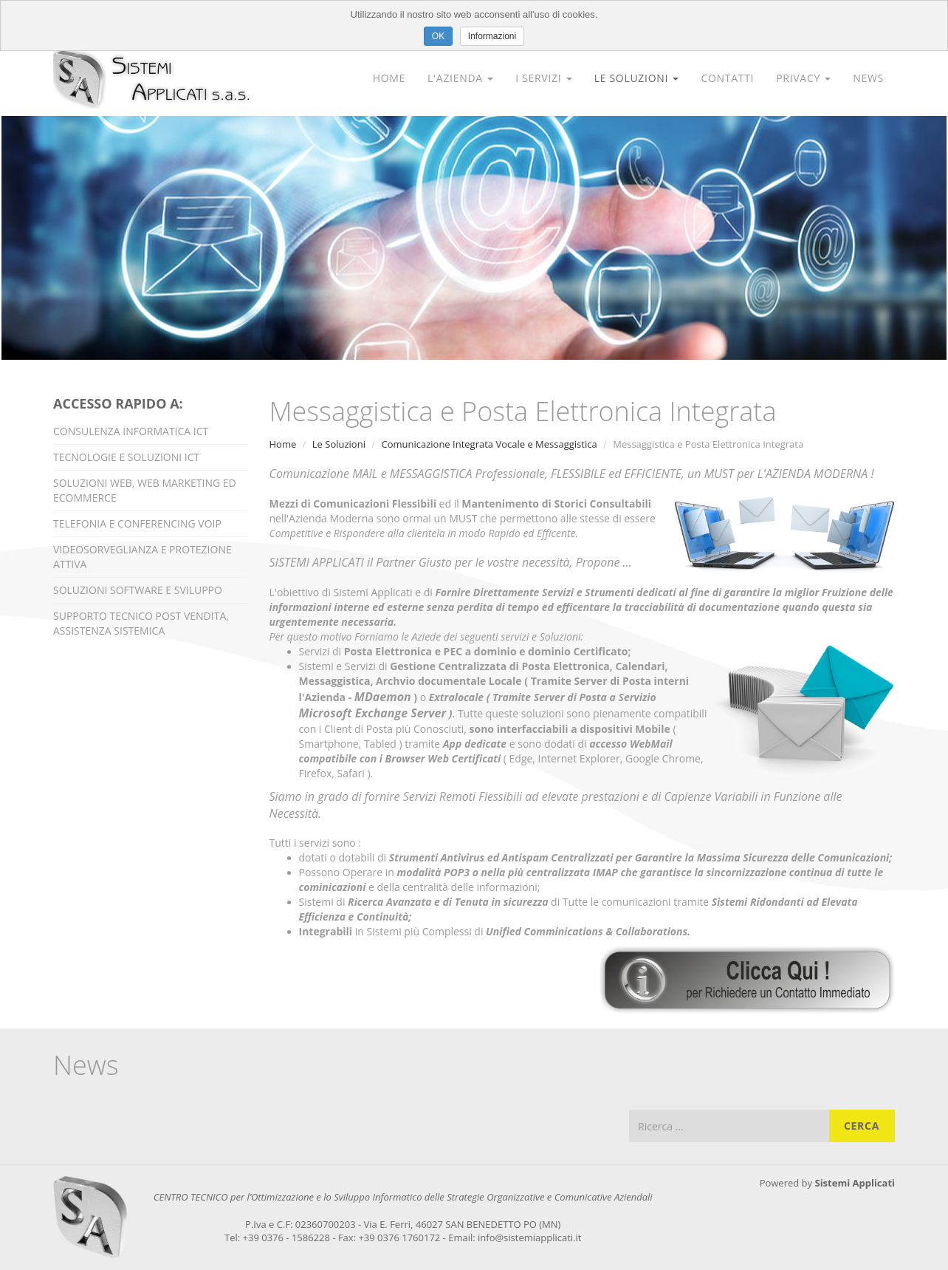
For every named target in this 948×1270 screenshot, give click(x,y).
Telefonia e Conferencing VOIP (137, 523)
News (868, 78)
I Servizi (543, 78)
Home (389, 78)
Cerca (861, 1126)
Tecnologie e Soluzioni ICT (126, 457)
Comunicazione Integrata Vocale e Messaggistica (489, 444)
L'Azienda (460, 78)
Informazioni (492, 36)
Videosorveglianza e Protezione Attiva (142, 556)
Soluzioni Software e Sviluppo (137, 590)
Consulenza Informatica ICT (130, 431)
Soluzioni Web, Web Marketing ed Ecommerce (144, 490)
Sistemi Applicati (854, 1182)
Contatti (727, 78)
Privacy (803, 78)
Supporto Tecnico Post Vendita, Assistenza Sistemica (141, 623)
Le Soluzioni (636, 78)
